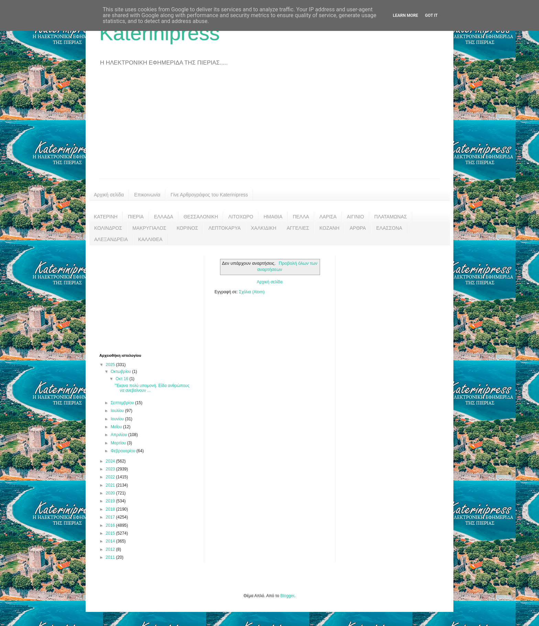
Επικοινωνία (147, 194)
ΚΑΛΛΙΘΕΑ (150, 239)
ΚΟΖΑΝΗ (329, 228)
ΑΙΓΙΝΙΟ (355, 216)
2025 (111, 364)
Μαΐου (117, 426)
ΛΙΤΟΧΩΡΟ (240, 216)
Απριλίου (119, 434)
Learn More (405, 15)
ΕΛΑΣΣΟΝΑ (389, 228)
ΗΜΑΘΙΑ (273, 216)
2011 (111, 557)
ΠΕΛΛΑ (301, 216)
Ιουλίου (118, 410)
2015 (111, 533)
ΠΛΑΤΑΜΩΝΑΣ (390, 216)
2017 (111, 517)
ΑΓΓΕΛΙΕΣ (298, 228)
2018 (111, 509)
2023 (111, 469)
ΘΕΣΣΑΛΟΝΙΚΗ (201, 216)
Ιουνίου (118, 419)
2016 (111, 525)
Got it (431, 15)
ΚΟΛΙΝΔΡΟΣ (108, 228)
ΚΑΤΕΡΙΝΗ (106, 216)
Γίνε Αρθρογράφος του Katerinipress (209, 194)
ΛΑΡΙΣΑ (328, 216)
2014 (111, 541)
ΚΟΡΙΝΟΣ (187, 228)
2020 (111, 493)
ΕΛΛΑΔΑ (163, 216)
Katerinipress (159, 33)
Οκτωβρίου (121, 371)
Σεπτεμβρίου (123, 402)
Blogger (287, 595)
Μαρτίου (119, 443)
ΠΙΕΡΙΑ (136, 216)
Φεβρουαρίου (123, 450)
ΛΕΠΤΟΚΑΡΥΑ (224, 228)
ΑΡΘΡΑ (358, 228)
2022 (111, 477)
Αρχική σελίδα (109, 194)
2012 (111, 549)
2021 (111, 485)
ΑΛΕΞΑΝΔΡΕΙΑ (111, 239)
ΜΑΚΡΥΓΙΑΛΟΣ (149, 228)
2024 (111, 461)
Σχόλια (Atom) (252, 291)
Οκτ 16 (122, 378)
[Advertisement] (269, 127)
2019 (111, 501)
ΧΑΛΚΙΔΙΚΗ (263, 228)
